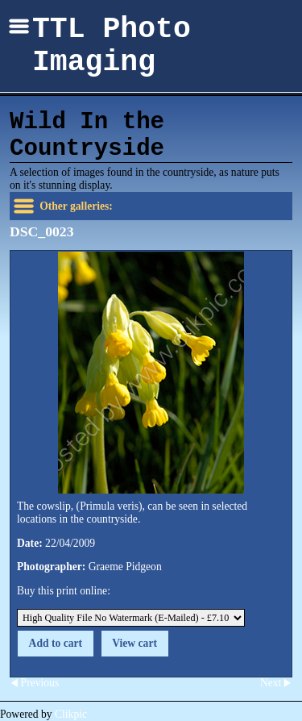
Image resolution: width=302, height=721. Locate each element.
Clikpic (71, 714)
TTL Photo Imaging (111, 46)
